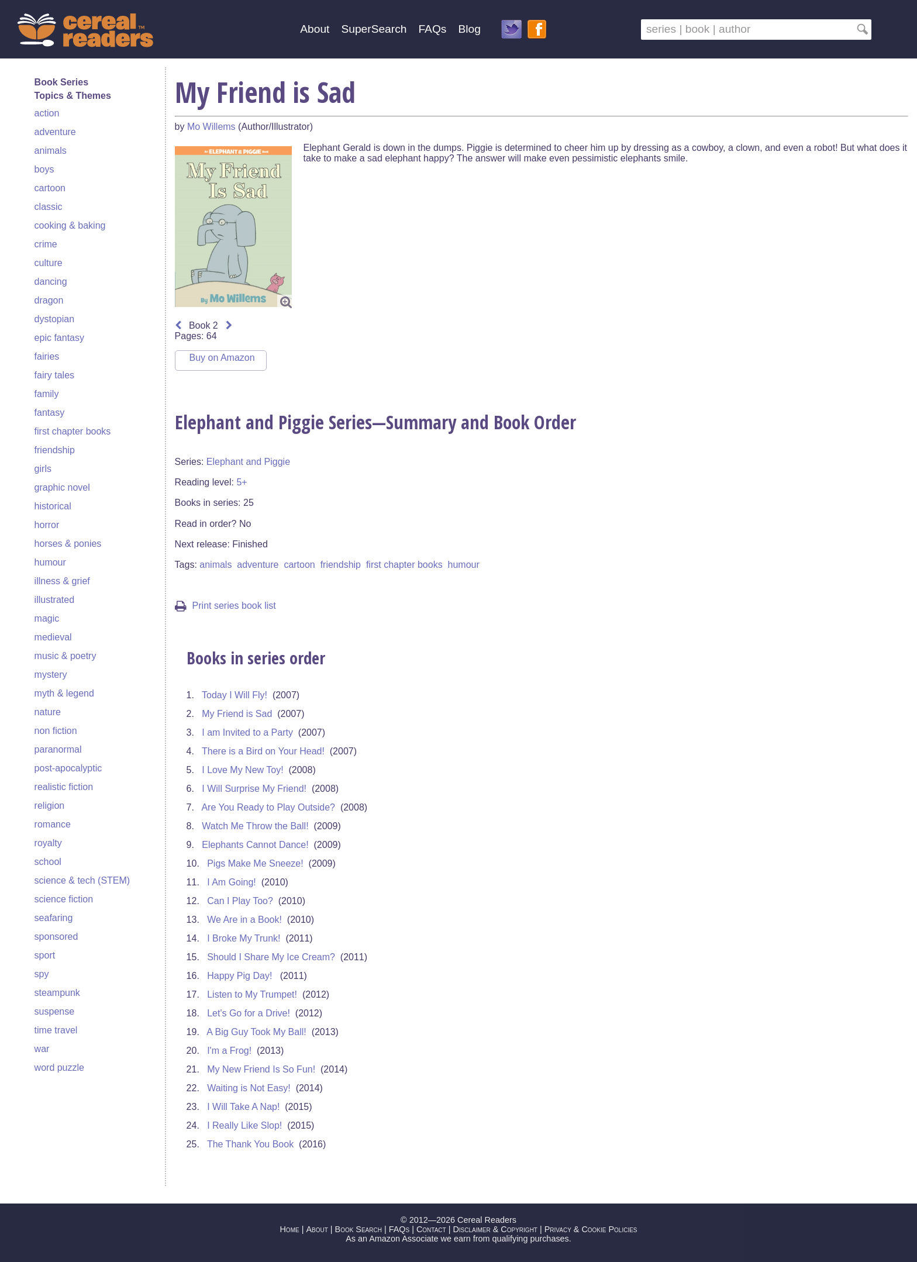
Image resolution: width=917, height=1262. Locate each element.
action (47, 113)
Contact (431, 1229)
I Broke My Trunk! (243, 938)
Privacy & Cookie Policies (590, 1229)
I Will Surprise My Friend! (254, 789)
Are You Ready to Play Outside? (268, 807)
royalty (48, 843)
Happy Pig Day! (241, 976)
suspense (55, 1011)
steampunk (57, 993)
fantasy (50, 413)
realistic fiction (64, 787)
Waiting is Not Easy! (249, 1088)
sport (45, 955)
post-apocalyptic (68, 768)
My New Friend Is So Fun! (261, 1069)
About (314, 29)
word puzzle (59, 1068)
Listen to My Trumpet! (252, 994)
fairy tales (54, 375)
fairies (47, 356)
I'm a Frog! (229, 1051)
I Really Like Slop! (244, 1125)
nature (48, 712)
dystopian (55, 319)
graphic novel (62, 487)
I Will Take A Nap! (243, 1107)
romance (53, 824)
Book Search (358, 1229)
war (42, 1049)
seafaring (54, 918)
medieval (53, 637)
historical (53, 506)
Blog (469, 29)
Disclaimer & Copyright (495, 1229)
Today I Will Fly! (234, 695)
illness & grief (62, 581)
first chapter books (73, 431)
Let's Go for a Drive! (248, 1013)
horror (47, 525)
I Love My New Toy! (242, 770)
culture (49, 263)
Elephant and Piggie (248, 462)
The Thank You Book (250, 1144)
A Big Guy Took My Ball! (256, 1032)
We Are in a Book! (244, 920)
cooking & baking (70, 225)
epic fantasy (59, 338)
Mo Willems (211, 127)
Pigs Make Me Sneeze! (255, 863)
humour (50, 562)
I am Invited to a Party (247, 732)
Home (289, 1229)
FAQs (432, 29)
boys (44, 169)
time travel (56, 1030)
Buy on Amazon (222, 358)
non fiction (56, 731)
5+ (241, 482)
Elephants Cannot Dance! (255, 845)
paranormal (58, 749)
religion (50, 806)
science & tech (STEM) (82, 880)
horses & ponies (68, 544)
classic (49, 207)
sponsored (56, 937)
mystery (51, 675)
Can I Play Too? (240, 901)
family (47, 394)
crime (46, 244)
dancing (51, 282)
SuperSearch (373, 29)
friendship (55, 450)
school (48, 862)
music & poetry (65, 656)
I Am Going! (231, 882)
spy (42, 974)
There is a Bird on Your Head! (263, 751)
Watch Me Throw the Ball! (255, 826)
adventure (55, 132)
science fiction (64, 899)
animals (51, 151)
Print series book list (225, 606)
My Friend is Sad (237, 714)
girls (43, 469)
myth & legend (64, 693)
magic (47, 618)
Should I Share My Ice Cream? (271, 957)
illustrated (54, 600)
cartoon (50, 188)
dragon (49, 300)
